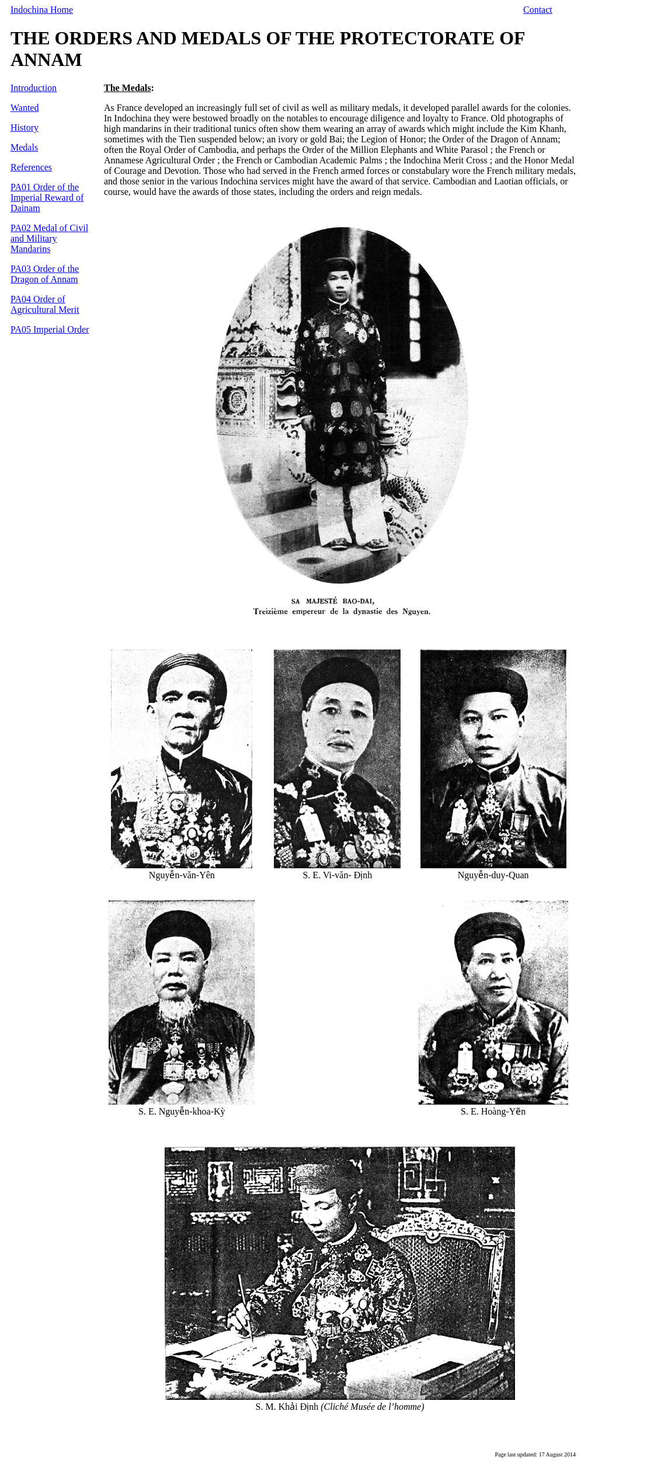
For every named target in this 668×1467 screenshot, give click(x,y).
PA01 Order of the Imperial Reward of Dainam (47, 197)
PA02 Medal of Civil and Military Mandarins (49, 238)
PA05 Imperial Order (50, 329)
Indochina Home (42, 10)
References (31, 167)
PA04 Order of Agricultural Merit (45, 304)
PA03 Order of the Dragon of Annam (45, 274)
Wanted (25, 108)
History (25, 127)
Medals (24, 147)
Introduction (34, 88)
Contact (537, 10)
